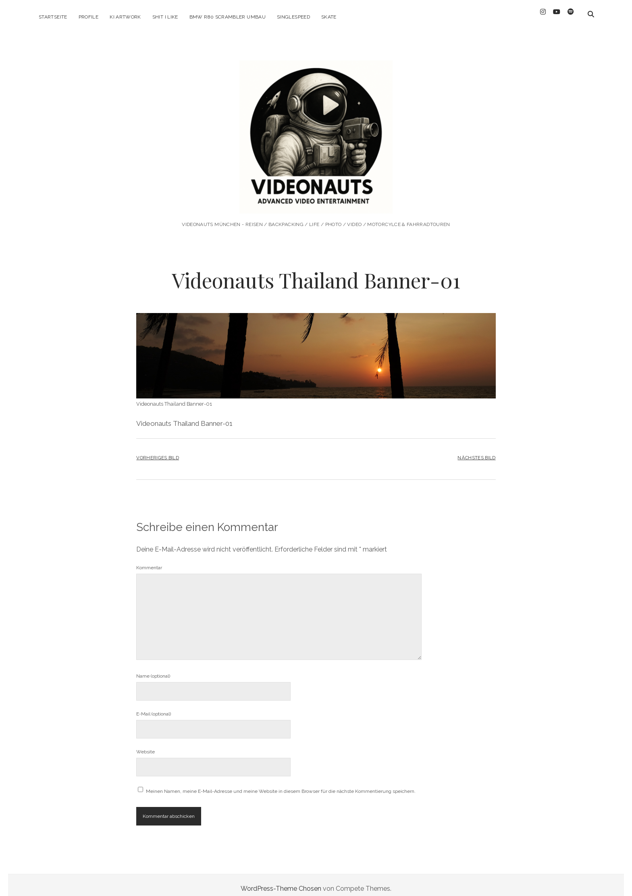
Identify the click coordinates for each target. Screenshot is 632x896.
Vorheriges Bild (157, 450)
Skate (329, 17)
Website (145, 744)
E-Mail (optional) (153, 706)
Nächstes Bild (476, 450)
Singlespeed (293, 17)
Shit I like (165, 17)
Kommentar (149, 560)
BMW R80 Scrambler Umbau (227, 17)
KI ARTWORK (125, 17)
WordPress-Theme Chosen (281, 881)
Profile (89, 17)
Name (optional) (153, 669)
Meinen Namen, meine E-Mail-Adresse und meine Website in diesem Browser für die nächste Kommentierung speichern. (281, 784)
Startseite (53, 17)
